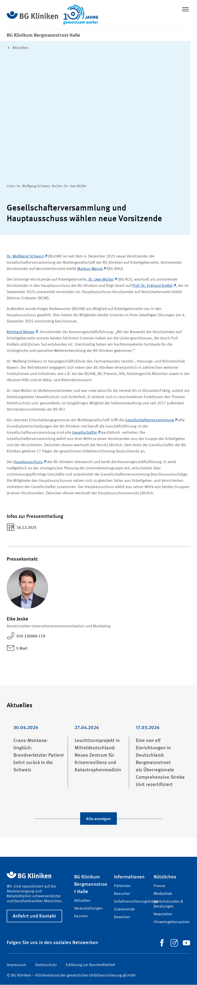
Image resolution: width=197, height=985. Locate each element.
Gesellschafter (86, 433)
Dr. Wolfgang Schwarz (27, 257)
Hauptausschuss (29, 462)
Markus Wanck (91, 269)
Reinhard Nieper (22, 332)
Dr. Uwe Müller (102, 280)
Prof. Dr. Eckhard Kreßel (154, 286)
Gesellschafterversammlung (151, 420)
